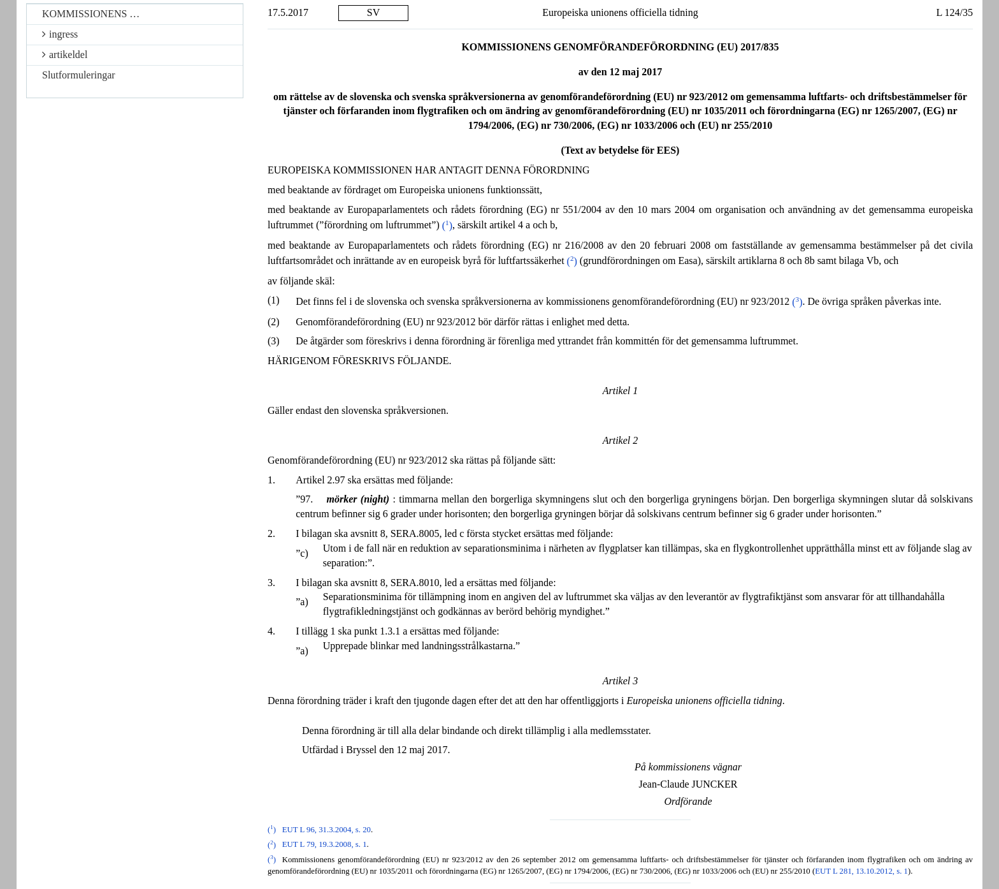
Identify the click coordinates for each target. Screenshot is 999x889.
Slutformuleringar (78, 75)
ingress (60, 34)
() (447, 225)
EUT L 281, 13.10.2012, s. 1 (861, 871)
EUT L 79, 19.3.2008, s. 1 (324, 845)
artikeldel (64, 54)
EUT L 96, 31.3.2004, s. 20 (326, 829)
